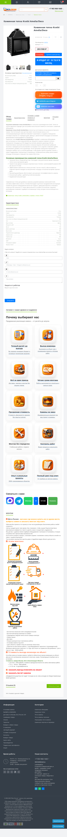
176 (60, 227)
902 (60, 231)
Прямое (59, 244)
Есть (60, 211)
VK (36, 509)
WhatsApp (28, 509)
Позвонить (53, 509)
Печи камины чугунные (42, 725)
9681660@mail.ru (40, 770)
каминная (11, 195)
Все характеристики (27, 73)
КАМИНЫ (10, 14)
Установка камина (8, 718)
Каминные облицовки (41, 718)
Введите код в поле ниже (11, 287)
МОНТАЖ (47, 118)
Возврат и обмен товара (10, 733)
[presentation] (18, 292)
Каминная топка (56, 221)
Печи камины (39, 723)
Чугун (59, 239)
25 (60, 225)
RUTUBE (43, 509)
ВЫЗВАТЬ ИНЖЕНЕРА (9, 720)
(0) (49, 37)
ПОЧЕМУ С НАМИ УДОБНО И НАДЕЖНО (33, 118)
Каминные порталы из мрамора (44, 730)
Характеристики (19, 118)
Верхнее (59, 233)
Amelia (59, 213)
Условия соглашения (9, 741)
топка (16, 195)
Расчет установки (58, 826)
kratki (20, 195)
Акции (5, 756)
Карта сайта (7, 748)
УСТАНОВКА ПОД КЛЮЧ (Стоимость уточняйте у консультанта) (46, 73)
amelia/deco (25, 195)
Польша (59, 217)
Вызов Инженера (58, 821)
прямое (32, 195)
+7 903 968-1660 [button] (42, 767)
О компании (7, 736)
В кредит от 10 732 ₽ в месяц (48, 61)
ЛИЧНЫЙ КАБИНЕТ (9, 738)
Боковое (58, 243)
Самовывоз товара (9, 725)
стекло (37, 195)
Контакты (6, 743)
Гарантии (6, 730)
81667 (41, 195)
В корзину (39, 54)
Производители (8, 751)
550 (60, 219)
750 (60, 235)
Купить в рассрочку (53, 54)
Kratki (29, 14)
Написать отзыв (53, 694)
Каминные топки (20, 14)
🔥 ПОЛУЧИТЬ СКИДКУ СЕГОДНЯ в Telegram (48, 94)
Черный (59, 241)
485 (60, 237)
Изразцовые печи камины (43, 728)
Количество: (39, 82)
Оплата (5, 728)
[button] (28, 2)
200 (60, 229)
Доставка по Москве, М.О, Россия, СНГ (14, 723)
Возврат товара (8, 746)
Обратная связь (59, 11)
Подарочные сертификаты (11, 753)
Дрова (59, 223)
